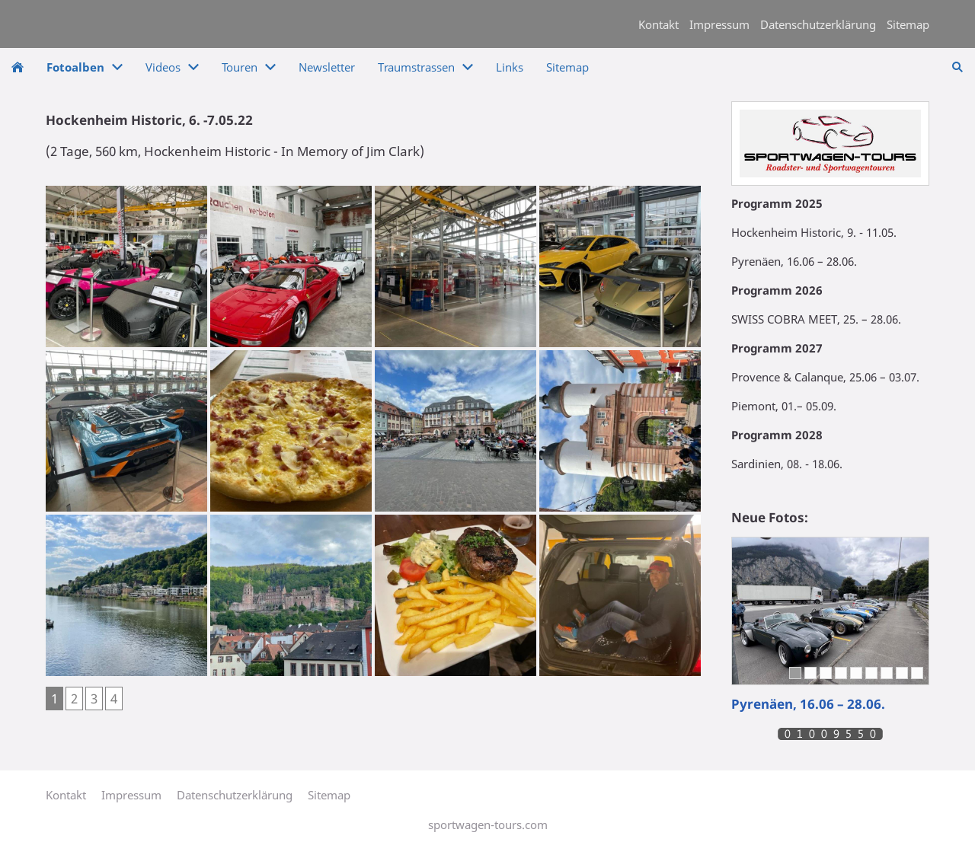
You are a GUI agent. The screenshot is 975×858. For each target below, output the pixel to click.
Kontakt (658, 24)
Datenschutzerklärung (818, 24)
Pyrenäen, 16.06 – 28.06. (808, 704)
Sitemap (908, 24)
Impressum (719, 24)
